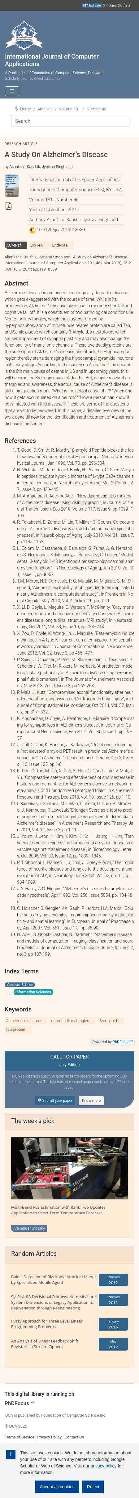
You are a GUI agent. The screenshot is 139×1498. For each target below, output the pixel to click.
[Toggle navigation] (12, 91)
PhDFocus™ (19, 1403)
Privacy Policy (49, 1437)
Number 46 (96, 109)
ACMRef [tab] (13, 245)
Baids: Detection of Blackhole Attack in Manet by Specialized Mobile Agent (53, 1279)
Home (25, 109)
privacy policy (103, 1465)
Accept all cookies (57, 1486)
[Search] (70, 121)
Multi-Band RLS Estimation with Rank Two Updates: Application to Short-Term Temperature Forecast (58, 1210)
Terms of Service (19, 1437)
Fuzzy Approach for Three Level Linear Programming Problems (47, 1323)
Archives (45, 109)
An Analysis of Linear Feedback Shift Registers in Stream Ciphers (44, 1343)
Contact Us (74, 1437)
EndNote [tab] (59, 245)
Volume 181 (69, 109)
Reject (93, 1486)
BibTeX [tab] (36, 245)
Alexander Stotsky (29, 1228)
